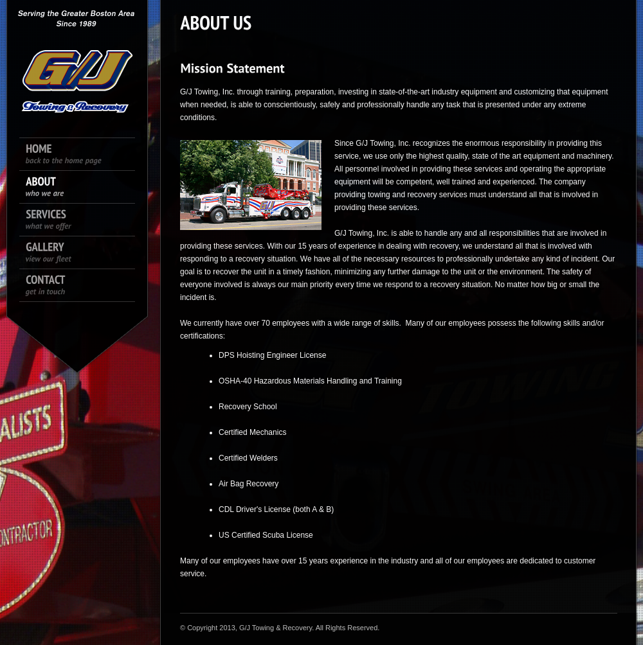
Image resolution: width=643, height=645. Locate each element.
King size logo (77, 58)
